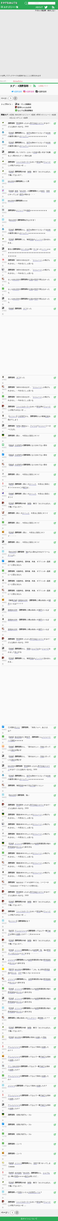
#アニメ (19, 118)
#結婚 (54, 115)
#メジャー (26, 115)
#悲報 (12, 115)
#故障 (25, 118)
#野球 (38, 115)
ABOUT (39, 7)
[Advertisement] (29, 43)
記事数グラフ (43, 86)
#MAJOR (18, 115)
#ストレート (46, 115)
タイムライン (18, 81)
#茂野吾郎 (16, 92)
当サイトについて (29, 1219)
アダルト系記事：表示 (45, 11)
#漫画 (33, 115)
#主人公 (13, 118)
